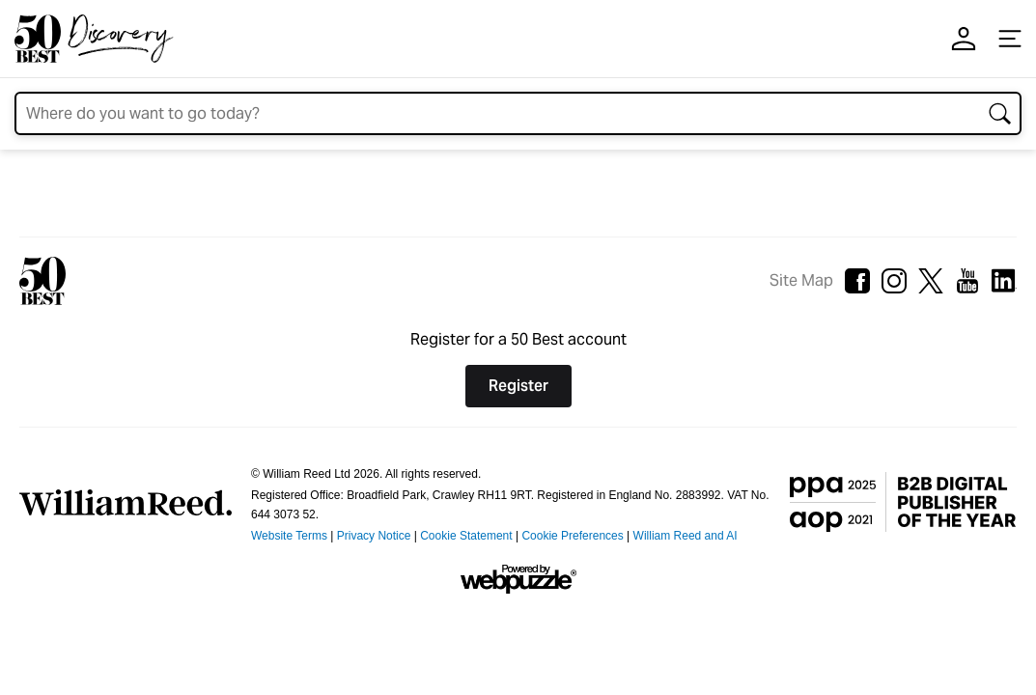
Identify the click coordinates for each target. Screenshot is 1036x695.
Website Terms (289, 535)
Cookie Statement (466, 535)
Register (518, 385)
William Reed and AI (685, 535)
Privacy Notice (374, 535)
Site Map (801, 280)
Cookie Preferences (572, 535)
